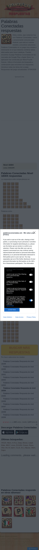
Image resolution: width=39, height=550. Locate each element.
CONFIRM (12, 309)
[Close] (35, 233)
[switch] (31, 275)
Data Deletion (7, 317)
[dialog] (19, 275)
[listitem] (19, 269)
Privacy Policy (31, 317)
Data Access (19, 317)
